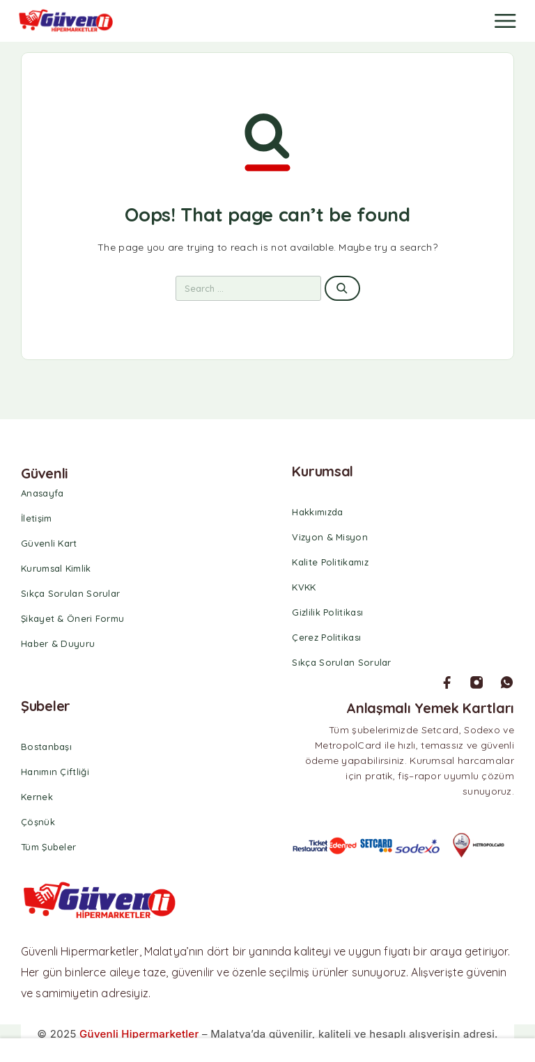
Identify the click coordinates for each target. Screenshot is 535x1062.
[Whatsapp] (506, 682)
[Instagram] (476, 682)
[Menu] (505, 21)
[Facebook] (447, 682)
